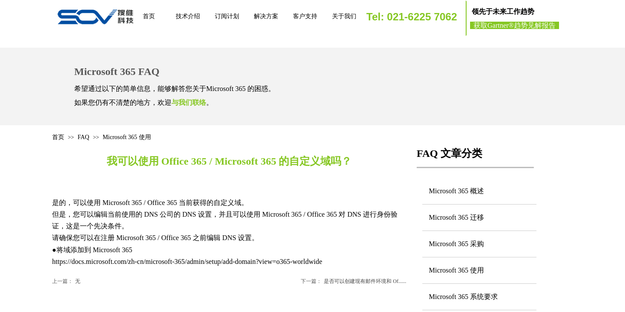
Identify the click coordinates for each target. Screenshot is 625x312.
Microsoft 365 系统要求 (463, 296)
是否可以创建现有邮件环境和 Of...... (353, 281)
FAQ (83, 137)
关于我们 (344, 16)
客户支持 (305, 16)
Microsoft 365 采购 (456, 243)
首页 (149, 16)
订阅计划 (227, 16)
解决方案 (266, 16)
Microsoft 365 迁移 (456, 217)
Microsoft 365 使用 (126, 137)
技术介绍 (188, 16)
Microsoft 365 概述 (456, 191)
